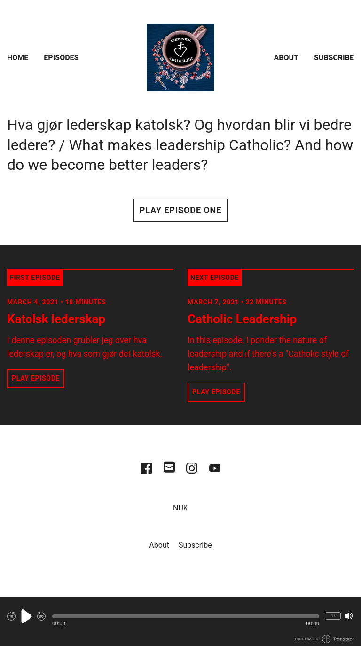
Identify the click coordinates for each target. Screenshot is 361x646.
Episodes (61, 57)
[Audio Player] (180, 621)
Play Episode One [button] (180, 210)
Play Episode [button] (36, 378)
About (286, 57)
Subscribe (334, 57)
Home (17, 57)
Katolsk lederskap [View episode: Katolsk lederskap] (56, 319)
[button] (185, 616)
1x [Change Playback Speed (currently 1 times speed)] (333, 615)
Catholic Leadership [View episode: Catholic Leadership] (242, 319)
